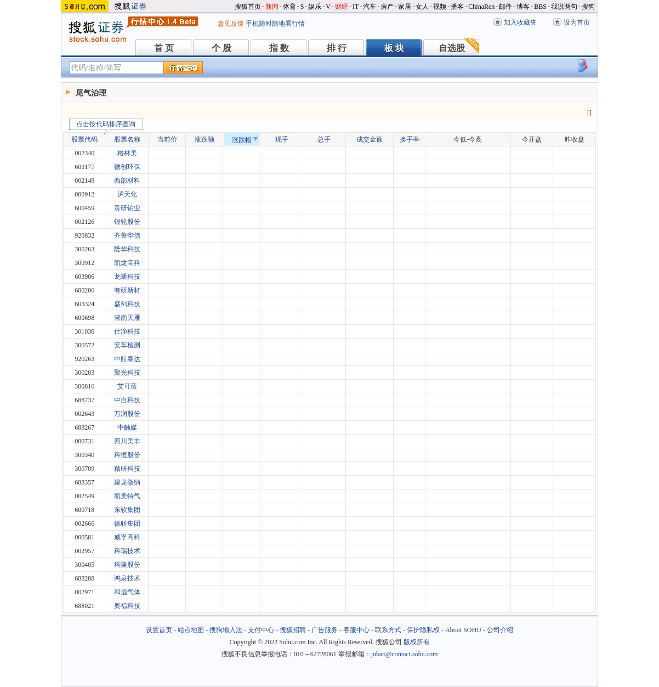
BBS (540, 6)
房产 (387, 6)
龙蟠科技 (127, 276)
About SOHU (463, 630)
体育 (289, 6)
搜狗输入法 (225, 630)
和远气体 (127, 592)
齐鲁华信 (127, 235)
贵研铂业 (127, 208)
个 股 (221, 48)
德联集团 (127, 523)
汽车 (369, 6)
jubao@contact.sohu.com (404, 654)
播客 (457, 6)
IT (356, 6)
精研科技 (127, 468)
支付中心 (261, 630)
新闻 (272, 6)
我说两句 (564, 6)
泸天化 (127, 194)
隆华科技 (127, 249)
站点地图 (191, 630)
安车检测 (127, 345)
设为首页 (577, 22)
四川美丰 (127, 441)
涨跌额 (204, 139)
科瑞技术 (127, 551)
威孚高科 (127, 537)
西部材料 (127, 180)
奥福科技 (127, 606)
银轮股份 (127, 222)
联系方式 (388, 630)
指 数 (279, 48)
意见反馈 (231, 23)
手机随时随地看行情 (275, 23)
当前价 (167, 139)
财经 (341, 6)
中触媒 (127, 427)
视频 (439, 6)
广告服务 (324, 630)
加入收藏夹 (520, 22)
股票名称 (127, 139)
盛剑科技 (127, 304)
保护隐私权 (423, 630)
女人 (422, 6)
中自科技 (127, 400)
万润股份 (127, 414)
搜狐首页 (248, 6)
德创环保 (127, 167)
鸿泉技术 (127, 578)
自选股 (452, 48)
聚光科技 (127, 372)
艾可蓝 (127, 386)
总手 (324, 139)
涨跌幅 (245, 140)
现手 (281, 139)
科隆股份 (127, 564)
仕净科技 (127, 331)
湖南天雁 (127, 318)
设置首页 (159, 630)
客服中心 (356, 630)
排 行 (336, 48)
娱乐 (314, 6)
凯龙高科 (127, 263)
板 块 (394, 48)
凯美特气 (127, 496)
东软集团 (127, 510)
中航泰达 (127, 359)
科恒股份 (127, 455)
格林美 (127, 153)
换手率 (409, 139)
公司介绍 (500, 630)
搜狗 (588, 6)
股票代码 (87, 138)
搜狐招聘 (293, 630)
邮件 (505, 6)
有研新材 (127, 290)
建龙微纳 (127, 482)
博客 (523, 6)
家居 (404, 6)
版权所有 (417, 642)
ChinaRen (481, 6)
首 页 (164, 48)
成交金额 (369, 139)
